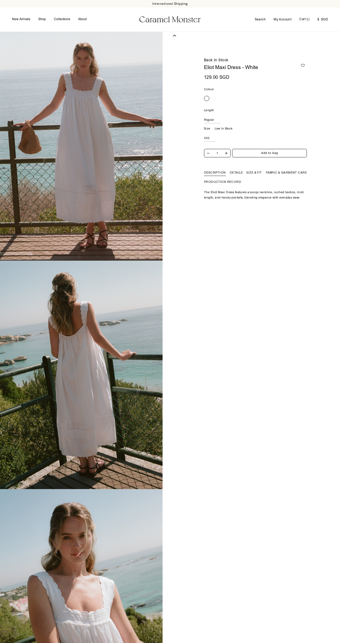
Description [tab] (215, 167)
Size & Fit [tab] (254, 167)
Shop (42, 16)
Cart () (304, 16)
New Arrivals (21, 16)
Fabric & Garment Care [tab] (286, 167)
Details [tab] (236, 167)
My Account (282, 17)
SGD (322, 17)
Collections (62, 16)
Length (209, 104)
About (82, 16)
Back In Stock (216, 55)
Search (260, 17)
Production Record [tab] (222, 176)
